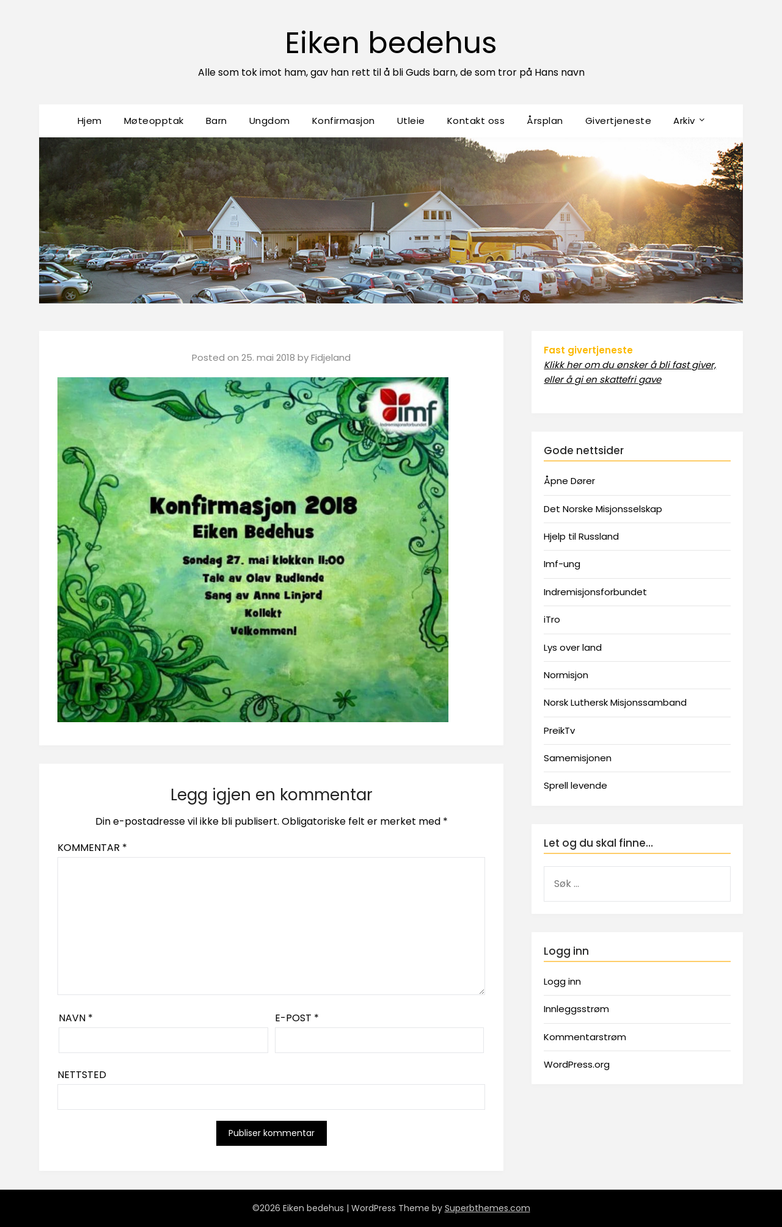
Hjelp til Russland (581, 536)
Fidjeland (331, 357)
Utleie (411, 120)
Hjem (90, 120)
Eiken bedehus (391, 43)
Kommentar (92, 848)
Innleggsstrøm (576, 1008)
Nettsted (81, 1075)
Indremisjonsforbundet (595, 591)
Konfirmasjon (343, 120)
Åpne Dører (569, 480)
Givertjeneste (618, 120)
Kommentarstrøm (585, 1036)
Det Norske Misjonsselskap (603, 508)
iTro (552, 619)
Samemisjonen (578, 757)
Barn (216, 120)
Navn (76, 1018)
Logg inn (562, 981)
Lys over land (573, 647)
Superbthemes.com (487, 1208)
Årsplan (545, 120)
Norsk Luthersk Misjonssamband (615, 702)
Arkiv (684, 120)
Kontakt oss (476, 120)
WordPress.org (577, 1064)
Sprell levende (575, 785)
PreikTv (559, 730)
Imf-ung (562, 563)
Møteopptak (154, 120)
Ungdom (269, 120)
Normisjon (566, 674)
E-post (297, 1018)
